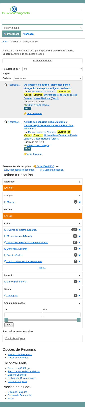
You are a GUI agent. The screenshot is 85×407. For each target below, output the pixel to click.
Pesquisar (11, 33)
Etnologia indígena (15, 338)
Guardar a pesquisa (51, 169)
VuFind (7, 10)
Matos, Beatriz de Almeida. (42, 91)
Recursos (9, 181)
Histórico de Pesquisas (20, 354)
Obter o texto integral (36, 105)
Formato (8, 209)
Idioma (8, 289)
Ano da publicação (14, 303)
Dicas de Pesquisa (17, 392)
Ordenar (7, 78)
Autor (5, 41)
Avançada (27, 33)
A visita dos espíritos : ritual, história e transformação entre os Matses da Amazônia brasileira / (48, 125)
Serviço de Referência (19, 395)
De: (6, 309)
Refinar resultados (42, 60)
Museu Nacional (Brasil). (46, 98)
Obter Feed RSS (43, 166)
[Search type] (42, 28)
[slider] (6, 320)
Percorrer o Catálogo (19, 368)
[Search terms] (42, 22)
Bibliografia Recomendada (21, 378)
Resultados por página (11, 71)
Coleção (8, 195)
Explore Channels (17, 374)
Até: (45, 309)
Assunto (8, 275)
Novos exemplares (17, 381)
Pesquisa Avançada (18, 357)
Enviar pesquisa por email (19, 169)
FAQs (11, 398)
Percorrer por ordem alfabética (24, 371)
